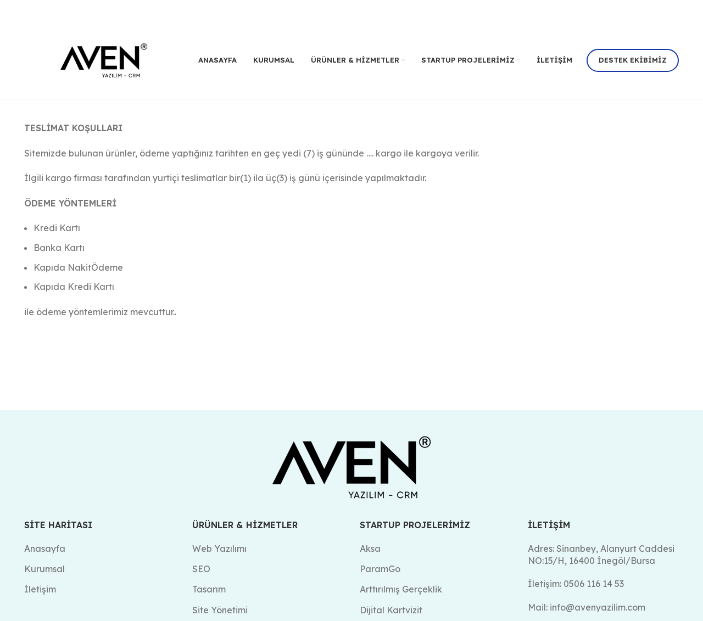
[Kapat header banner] (689, 11)
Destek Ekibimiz (633, 59)
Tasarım (209, 589)
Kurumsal (44, 568)
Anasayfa (44, 547)
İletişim (40, 589)
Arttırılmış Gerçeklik (401, 589)
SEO (201, 568)
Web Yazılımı (219, 547)
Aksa (370, 547)
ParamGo (380, 568)
